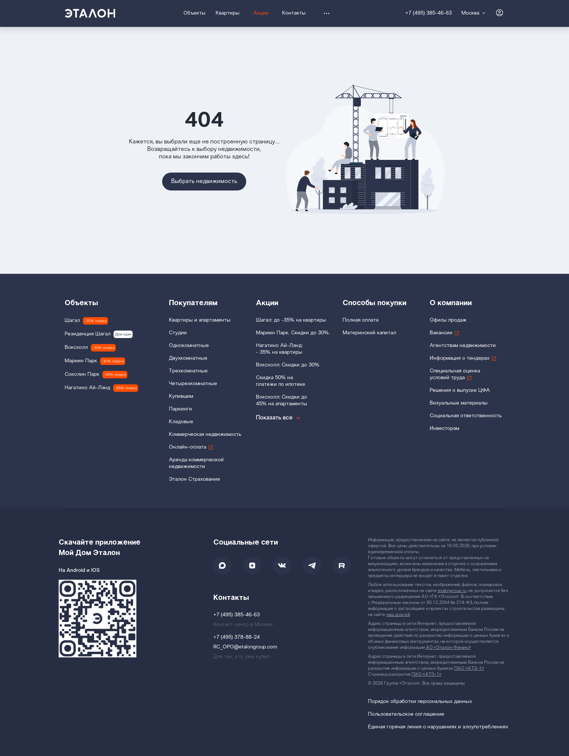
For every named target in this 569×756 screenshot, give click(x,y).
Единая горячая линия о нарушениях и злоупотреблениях (438, 727)
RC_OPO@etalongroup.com (245, 647)
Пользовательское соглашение (406, 714)
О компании (451, 303)
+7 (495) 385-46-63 (428, 13)
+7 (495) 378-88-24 (236, 637)
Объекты (81, 303)
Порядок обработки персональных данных (420, 701)
